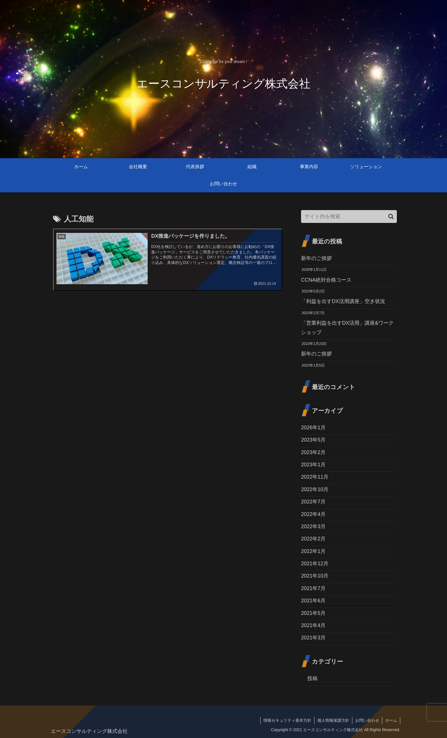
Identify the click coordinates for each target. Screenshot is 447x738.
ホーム (391, 720)
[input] (349, 216)
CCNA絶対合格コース (326, 280)
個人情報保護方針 (333, 720)
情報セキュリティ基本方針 (287, 720)
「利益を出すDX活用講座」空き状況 (343, 301)
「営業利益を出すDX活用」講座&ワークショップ (347, 327)
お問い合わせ (367, 720)
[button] (391, 216)
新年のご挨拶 (316, 258)
